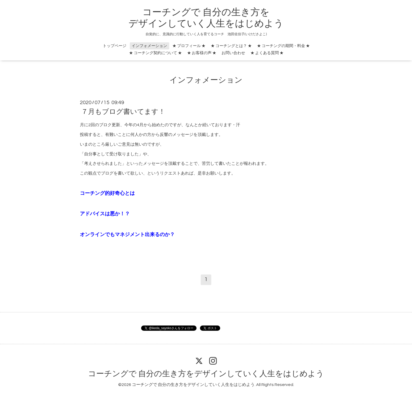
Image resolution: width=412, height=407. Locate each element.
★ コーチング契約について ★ (155, 53)
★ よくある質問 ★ (267, 53)
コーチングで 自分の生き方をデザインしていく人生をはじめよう (206, 374)
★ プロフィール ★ (188, 46)
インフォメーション (149, 46)
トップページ (114, 46)
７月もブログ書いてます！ (123, 111)
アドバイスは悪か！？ (105, 213)
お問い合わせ (233, 53)
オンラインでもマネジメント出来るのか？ (127, 234)
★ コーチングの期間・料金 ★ (283, 46)
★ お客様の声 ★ (201, 53)
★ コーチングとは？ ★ (231, 46)
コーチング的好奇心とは (107, 193)
